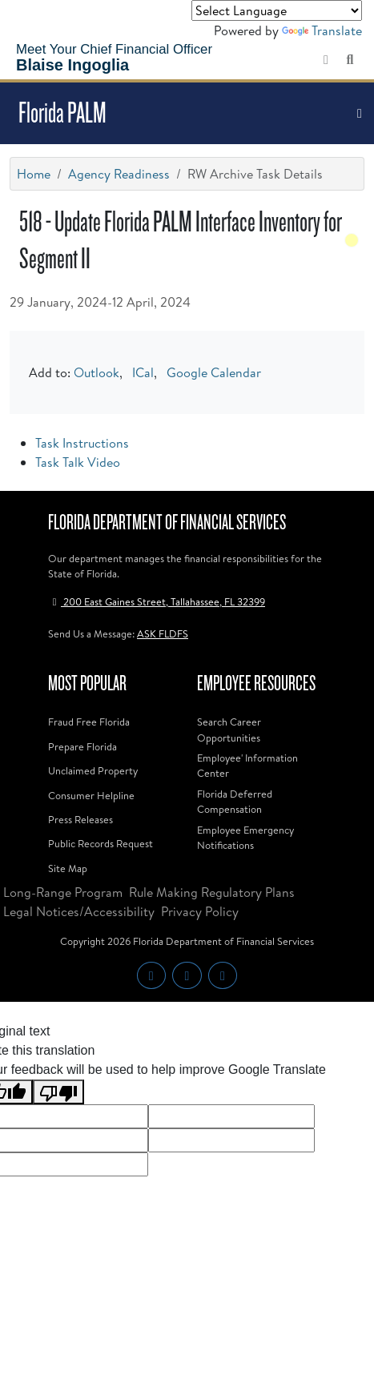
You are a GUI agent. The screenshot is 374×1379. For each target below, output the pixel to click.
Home (33, 174)
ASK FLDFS (162, 633)
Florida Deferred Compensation (234, 801)
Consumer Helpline (91, 795)
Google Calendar (214, 372)
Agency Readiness (119, 174)
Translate (322, 30)
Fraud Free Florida (89, 721)
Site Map (67, 868)
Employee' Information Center (247, 765)
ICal (143, 372)
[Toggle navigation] (359, 113)
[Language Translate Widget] (276, 10)
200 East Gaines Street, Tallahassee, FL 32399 (156, 601)
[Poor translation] (58, 1091)
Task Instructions (82, 443)
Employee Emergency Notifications (245, 837)
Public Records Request (100, 843)
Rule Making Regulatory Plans (212, 892)
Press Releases (80, 819)
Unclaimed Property (93, 770)
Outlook (96, 372)
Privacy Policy (200, 911)
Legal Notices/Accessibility (79, 911)
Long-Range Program (63, 892)
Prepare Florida (82, 746)
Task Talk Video (77, 462)
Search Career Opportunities (229, 729)
